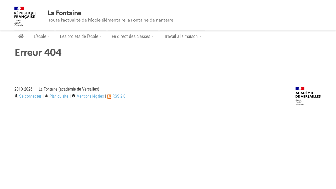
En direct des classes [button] (133, 36)
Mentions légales (88, 96)
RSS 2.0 (116, 96)
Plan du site (57, 96)
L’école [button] (42, 36)
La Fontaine (64, 13)
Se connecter (27, 96)
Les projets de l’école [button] (81, 36)
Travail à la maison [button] (182, 36)
